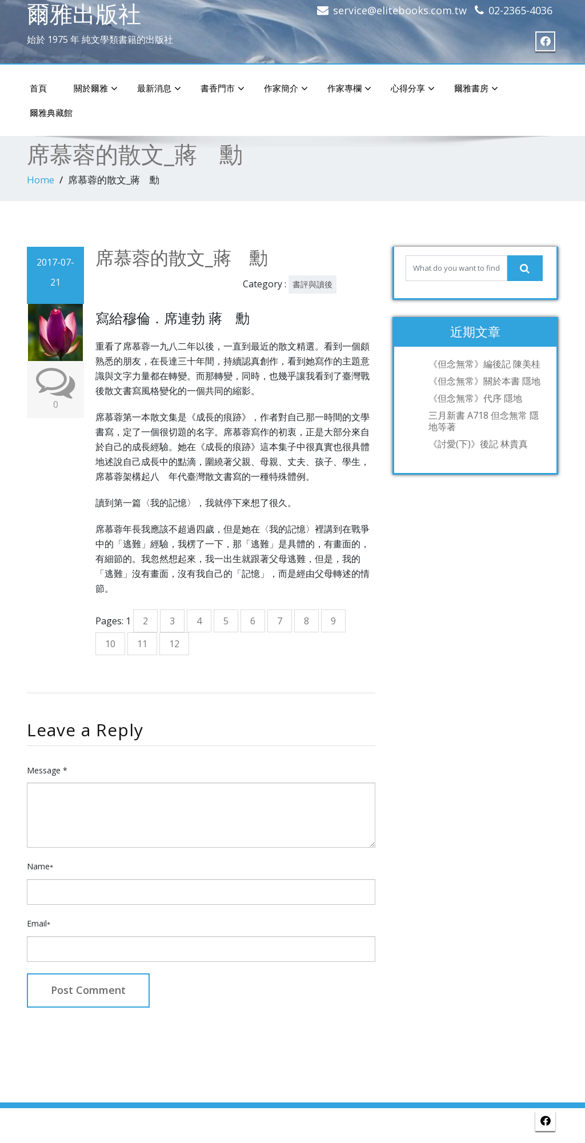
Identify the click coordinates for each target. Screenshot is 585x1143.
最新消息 (159, 88)
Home (40, 179)
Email (38, 923)
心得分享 (413, 88)
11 (142, 643)
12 (174, 643)
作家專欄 (349, 88)
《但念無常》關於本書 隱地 (484, 381)
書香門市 (223, 88)
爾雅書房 (476, 88)
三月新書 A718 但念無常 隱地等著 (483, 421)
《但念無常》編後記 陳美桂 (484, 364)
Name (40, 866)
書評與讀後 (312, 284)
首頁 (38, 88)
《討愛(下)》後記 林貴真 (478, 444)
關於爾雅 (96, 88)
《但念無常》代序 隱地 (475, 398)
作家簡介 (286, 88)
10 (110, 643)
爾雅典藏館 (51, 112)
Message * (47, 770)
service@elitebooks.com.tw (400, 10)
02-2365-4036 (520, 10)
